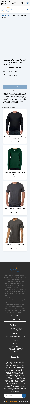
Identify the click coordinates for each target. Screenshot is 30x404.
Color (4, 71)
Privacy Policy (16, 346)
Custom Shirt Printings (11, 401)
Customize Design (15, 87)
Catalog (3, 15)
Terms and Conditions (15, 349)
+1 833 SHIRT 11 (15, 343)
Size (4, 74)
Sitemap (15, 351)
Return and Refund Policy (15, 348)
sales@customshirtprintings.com (15, 336)
